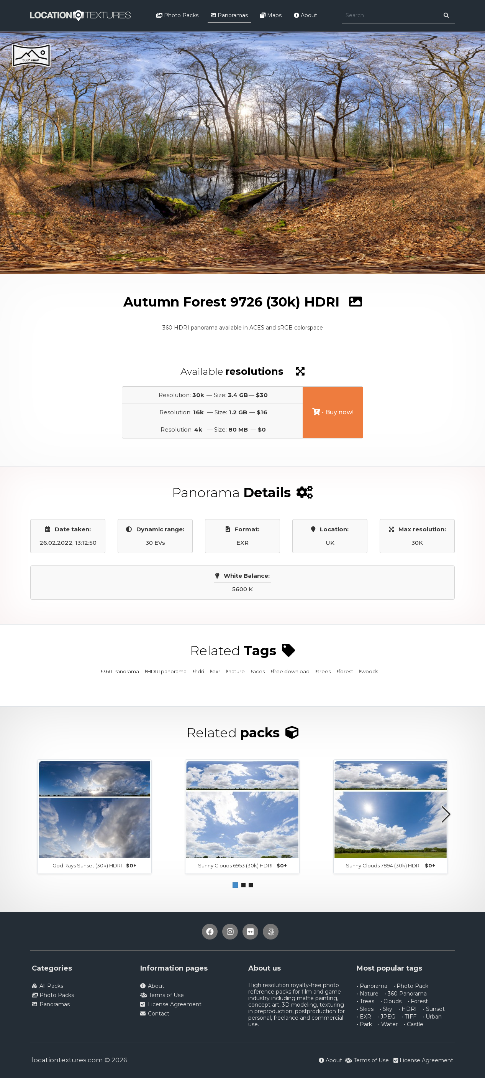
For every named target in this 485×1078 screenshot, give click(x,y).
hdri (199, 671)
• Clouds (390, 1001)
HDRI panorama (167, 671)
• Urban (432, 1016)
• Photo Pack (410, 985)
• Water (388, 1024)
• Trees (365, 1001)
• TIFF (408, 1016)
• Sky (386, 1008)
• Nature (367, 993)
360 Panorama (121, 671)
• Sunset (434, 1008)
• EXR (364, 1016)
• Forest (418, 1001)
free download (291, 671)
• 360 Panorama (406, 993)
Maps (271, 15)
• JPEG (386, 1016)
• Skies (365, 1008)
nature (236, 671)
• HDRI (407, 1008)
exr (216, 671)
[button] (235, 885)
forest (346, 671)
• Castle (413, 1024)
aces (259, 671)
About (305, 15)
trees (324, 671)
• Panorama (372, 985)
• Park (364, 1024)
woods (369, 671)
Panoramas (229, 15)
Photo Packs (177, 15)
